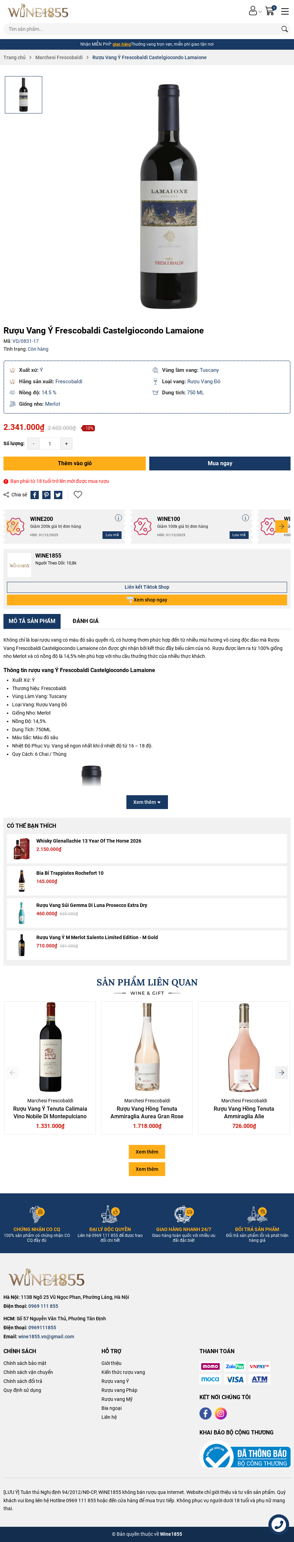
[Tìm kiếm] (285, 29)
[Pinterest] (46, 495)
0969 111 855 (43, 1306)
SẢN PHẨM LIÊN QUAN (147, 982)
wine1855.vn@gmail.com (46, 1336)
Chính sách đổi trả (22, 1381)
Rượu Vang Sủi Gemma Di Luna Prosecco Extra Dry (91, 905)
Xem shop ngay (147, 600)
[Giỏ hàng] (270, 10)
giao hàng (122, 44)
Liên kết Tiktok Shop (147, 587)
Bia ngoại (111, 1408)
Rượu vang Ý (115, 1381)
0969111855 (42, 1327)
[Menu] (285, 10)
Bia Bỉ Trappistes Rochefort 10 (70, 873)
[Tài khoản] (253, 10)
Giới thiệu (111, 1363)
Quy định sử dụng (22, 1390)
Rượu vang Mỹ (117, 1399)
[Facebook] (205, 1413)
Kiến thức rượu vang (123, 1372)
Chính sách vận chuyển (28, 1372)
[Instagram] (221, 1413)
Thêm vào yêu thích (78, 495)
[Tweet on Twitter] (58, 495)
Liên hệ (109, 1417)
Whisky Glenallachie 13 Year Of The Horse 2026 (88, 841)
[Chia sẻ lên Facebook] (34, 495)
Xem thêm (147, 1152)
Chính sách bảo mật (24, 1363)
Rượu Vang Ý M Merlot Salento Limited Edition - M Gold (97, 937)
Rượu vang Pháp (119, 1390)
